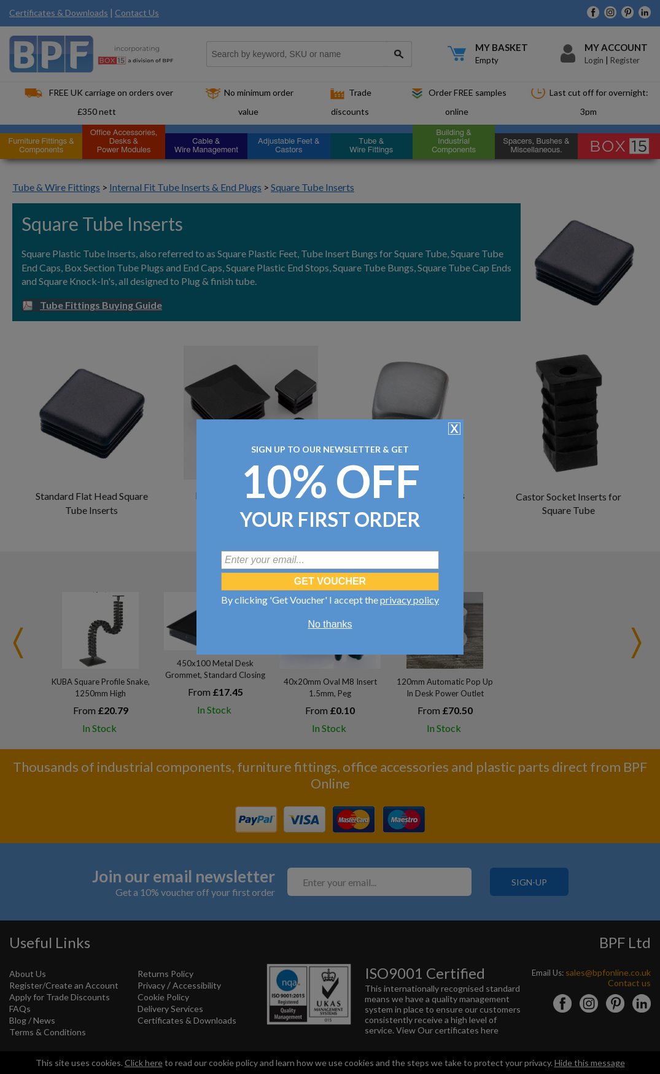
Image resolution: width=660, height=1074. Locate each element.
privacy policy (409, 599)
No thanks (330, 624)
